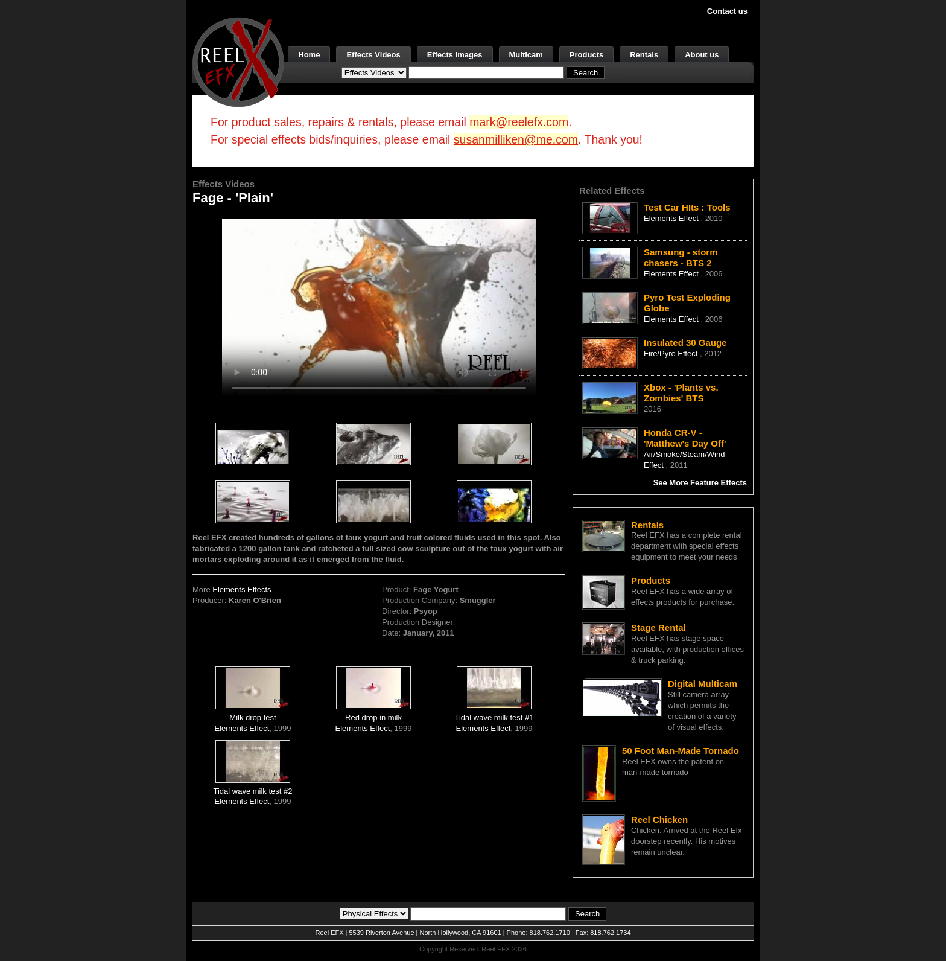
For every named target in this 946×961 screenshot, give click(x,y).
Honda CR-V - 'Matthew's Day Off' (685, 438)
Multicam (526, 54)
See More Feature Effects (700, 482)
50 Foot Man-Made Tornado (680, 750)
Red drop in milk (373, 717)
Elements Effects (241, 589)
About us (702, 54)
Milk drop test (252, 717)
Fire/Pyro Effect (672, 353)
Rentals (644, 54)
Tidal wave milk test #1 (494, 717)
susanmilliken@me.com (516, 139)
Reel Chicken (659, 819)
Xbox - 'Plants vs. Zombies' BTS (681, 392)
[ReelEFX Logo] (238, 61)
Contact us (727, 11)
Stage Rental (658, 627)
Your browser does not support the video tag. (379, 306)
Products (586, 54)
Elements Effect (242, 728)
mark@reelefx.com (518, 122)
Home (309, 54)
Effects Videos (373, 54)
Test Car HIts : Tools (687, 207)
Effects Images (455, 54)
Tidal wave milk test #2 (253, 791)
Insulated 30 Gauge (685, 342)
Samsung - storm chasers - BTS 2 (681, 257)
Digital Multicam (702, 683)
